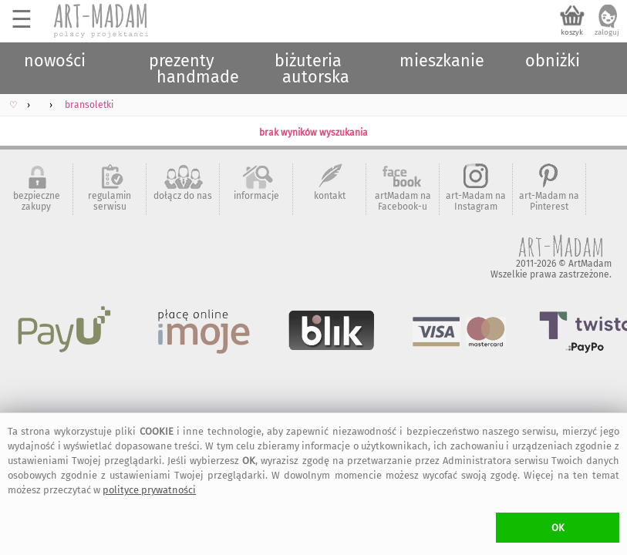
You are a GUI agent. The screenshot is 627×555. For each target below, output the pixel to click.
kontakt (330, 195)
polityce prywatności (149, 490)
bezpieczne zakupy (36, 201)
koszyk (572, 32)
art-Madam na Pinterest (549, 201)
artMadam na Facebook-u (403, 201)
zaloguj (607, 32)
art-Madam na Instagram (476, 201)
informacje (256, 195)
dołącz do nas (182, 195)
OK (558, 527)
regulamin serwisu (109, 201)
